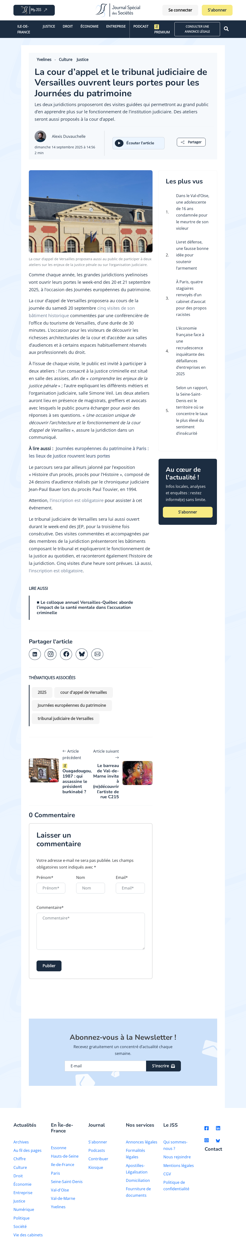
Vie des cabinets (28, 1235)
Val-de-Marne (63, 1198)
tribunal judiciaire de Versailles (65, 718)
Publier (49, 965)
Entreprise (116, 26)
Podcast (140, 26)
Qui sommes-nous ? (175, 1145)
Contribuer (98, 1158)
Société (20, 1226)
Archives (21, 1142)
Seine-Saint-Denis (67, 1181)
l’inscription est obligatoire (77, 500)
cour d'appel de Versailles (83, 692)
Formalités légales (135, 1154)
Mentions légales (178, 1165)
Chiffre (19, 1158)
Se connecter (180, 10)
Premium (162, 29)
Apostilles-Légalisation (137, 1169)
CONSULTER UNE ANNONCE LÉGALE (197, 28)
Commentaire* (50, 907)
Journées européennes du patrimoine (72, 705)
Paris (55, 1173)
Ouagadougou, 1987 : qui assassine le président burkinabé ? (77, 779)
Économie (89, 26)
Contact (213, 1149)
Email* (122, 877)
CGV (167, 1174)
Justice (49, 26)
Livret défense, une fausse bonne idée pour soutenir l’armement (192, 255)
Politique (21, 1218)
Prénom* (45, 877)
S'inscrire (163, 1066)
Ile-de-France (23, 29)
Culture (65, 59)
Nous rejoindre (177, 1157)
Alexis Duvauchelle (69, 136)
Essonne (58, 1147)
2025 (42, 692)
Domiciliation (138, 1180)
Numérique (23, 1209)
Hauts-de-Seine (65, 1156)
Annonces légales (141, 1142)
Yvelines (44, 59)
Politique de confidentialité (176, 1185)
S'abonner (217, 10)
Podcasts (96, 1150)
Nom (80, 877)
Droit (68, 26)
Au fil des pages (27, 1150)
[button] (191, 142)
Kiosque (95, 1167)
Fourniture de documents (138, 1192)
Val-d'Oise (60, 1190)
